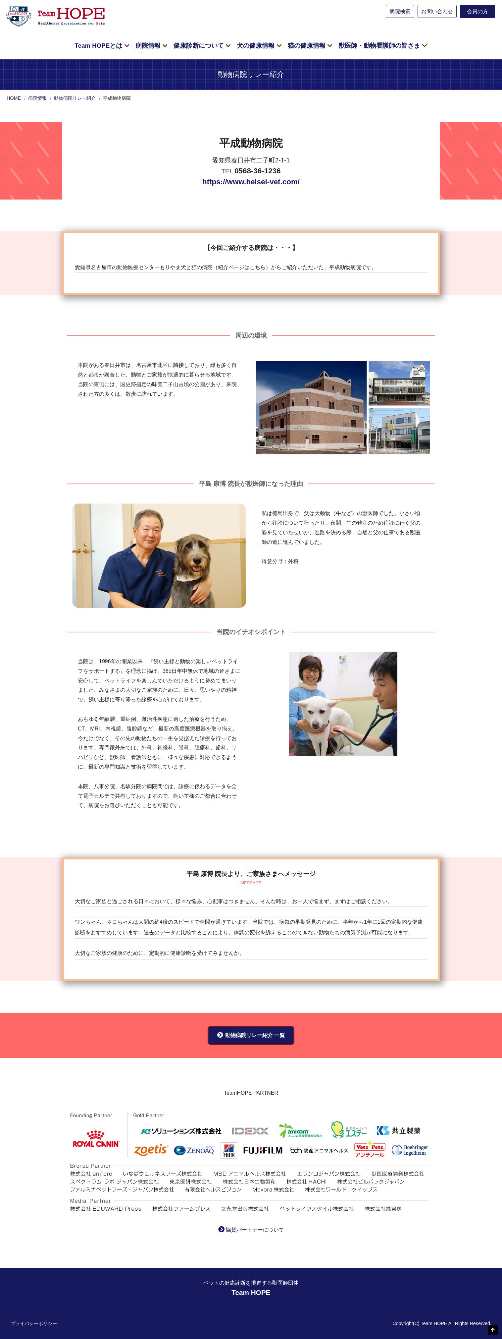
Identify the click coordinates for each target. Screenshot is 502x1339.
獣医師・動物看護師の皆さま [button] (380, 45)
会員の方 (477, 11)
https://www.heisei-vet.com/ (251, 182)
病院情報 (37, 98)
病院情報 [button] (148, 45)
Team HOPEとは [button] (99, 45)
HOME (14, 98)
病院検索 (400, 11)
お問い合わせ (437, 11)
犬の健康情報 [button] (256, 45)
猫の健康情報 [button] (307, 45)
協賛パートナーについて (255, 1230)
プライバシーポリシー (34, 1323)
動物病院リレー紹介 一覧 (255, 1035)
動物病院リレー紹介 (75, 98)
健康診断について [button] (200, 45)
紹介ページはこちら (242, 267)
